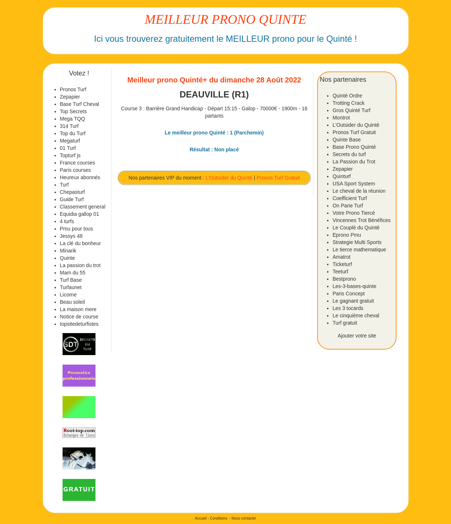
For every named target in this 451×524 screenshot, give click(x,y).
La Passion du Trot (353, 162)
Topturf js (70, 155)
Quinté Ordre (347, 96)
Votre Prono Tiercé (353, 213)
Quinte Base (346, 140)
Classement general (83, 207)
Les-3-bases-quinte (354, 286)
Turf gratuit (344, 323)
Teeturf (340, 271)
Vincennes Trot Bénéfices (361, 220)
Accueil (201, 518)
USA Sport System (353, 184)
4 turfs (67, 221)
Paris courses (75, 170)
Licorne (68, 295)
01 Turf (68, 148)
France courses (77, 163)
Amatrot (341, 257)
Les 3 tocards (347, 308)
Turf (64, 185)
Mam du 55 (73, 273)
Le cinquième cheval (355, 315)
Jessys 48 (71, 236)
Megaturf (70, 141)
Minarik (68, 251)
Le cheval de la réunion (359, 191)
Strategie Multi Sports (357, 242)
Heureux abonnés (80, 177)
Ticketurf (342, 264)
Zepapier (70, 97)
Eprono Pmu (346, 235)
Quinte (67, 258)
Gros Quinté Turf (351, 110)
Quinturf (341, 176)
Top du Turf (73, 133)
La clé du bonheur (80, 243)
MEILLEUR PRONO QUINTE (226, 19)
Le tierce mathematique (359, 249)
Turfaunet (71, 287)
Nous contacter (244, 518)
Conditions (218, 518)
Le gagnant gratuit (353, 301)
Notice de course (79, 317)
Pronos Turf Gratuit (278, 178)
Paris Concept (348, 293)
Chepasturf (72, 192)
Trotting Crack (348, 103)
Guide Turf (72, 199)
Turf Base (71, 280)
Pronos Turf (73, 89)
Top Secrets (73, 111)
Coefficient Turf (349, 198)
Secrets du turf (349, 154)
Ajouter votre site (357, 336)
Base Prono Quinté (354, 147)
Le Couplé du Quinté (355, 227)
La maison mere (78, 309)
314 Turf (69, 126)
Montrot (341, 118)
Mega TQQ (72, 119)
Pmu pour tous (76, 229)
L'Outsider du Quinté (229, 178)
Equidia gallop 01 (79, 214)
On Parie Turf (347, 206)
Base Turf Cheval (79, 104)
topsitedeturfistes (79, 324)
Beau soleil (72, 302)
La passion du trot (80, 265)
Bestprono (344, 279)
